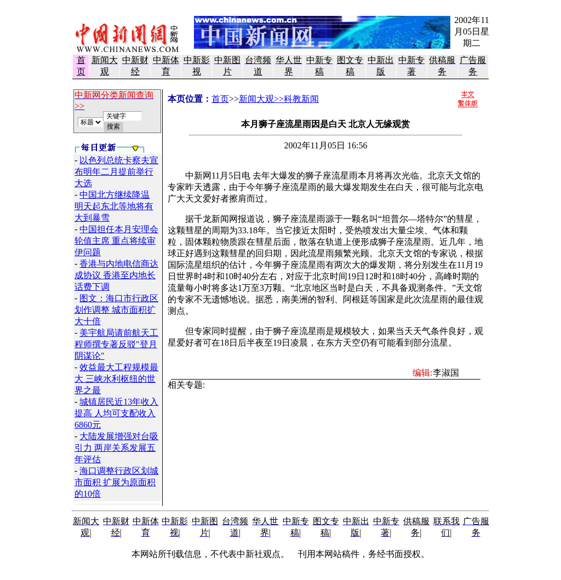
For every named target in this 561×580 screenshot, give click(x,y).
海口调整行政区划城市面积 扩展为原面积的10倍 (116, 482)
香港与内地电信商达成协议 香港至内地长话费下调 (116, 275)
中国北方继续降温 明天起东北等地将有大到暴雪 (114, 206)
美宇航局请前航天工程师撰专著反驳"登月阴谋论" (116, 344)
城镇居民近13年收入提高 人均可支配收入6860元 (116, 413)
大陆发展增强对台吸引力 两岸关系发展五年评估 (116, 448)
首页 (220, 99)
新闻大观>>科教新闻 (279, 99)
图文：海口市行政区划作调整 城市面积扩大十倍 (116, 310)
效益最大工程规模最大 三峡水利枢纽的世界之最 (116, 379)
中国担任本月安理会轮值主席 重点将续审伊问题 (116, 241)
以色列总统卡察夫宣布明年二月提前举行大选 (116, 172)
